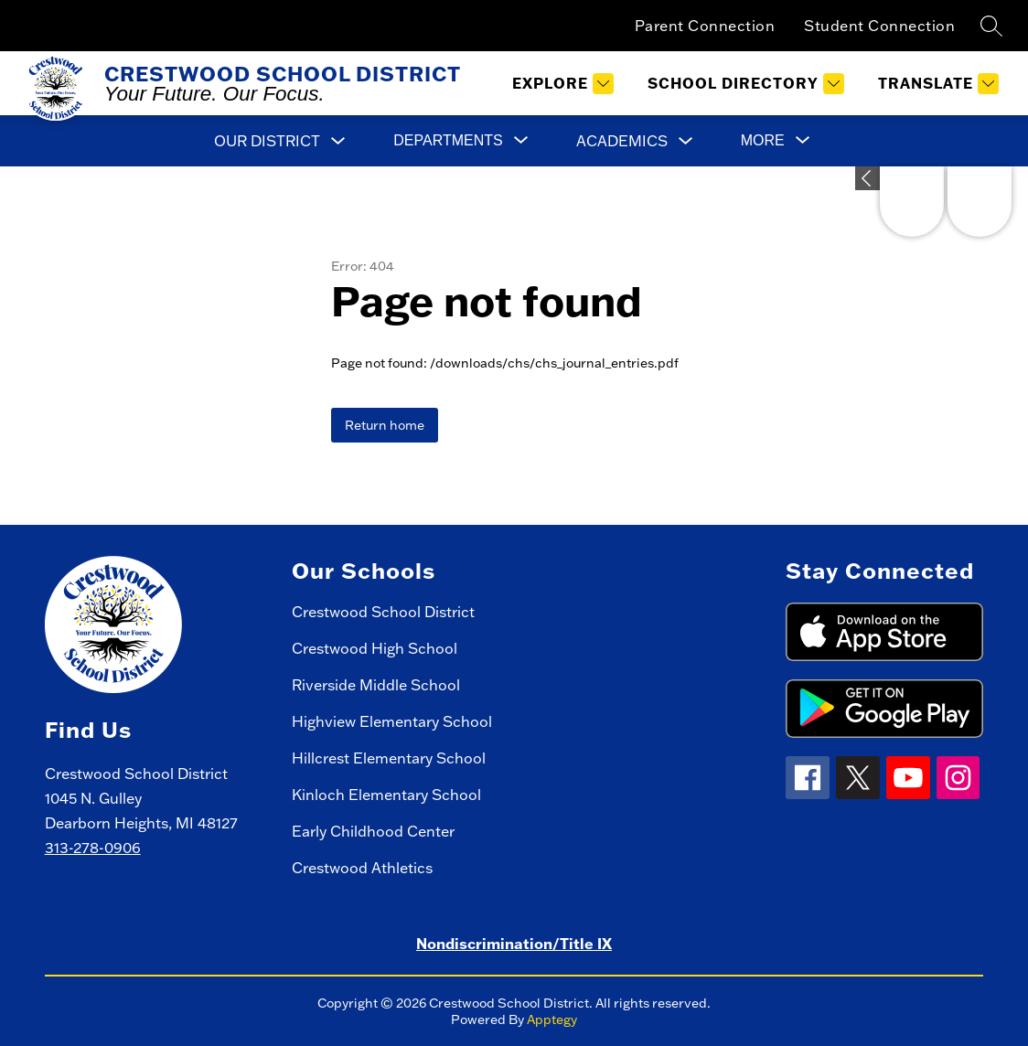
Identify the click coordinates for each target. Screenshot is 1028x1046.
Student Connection (879, 25)
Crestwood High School (374, 648)
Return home (384, 425)
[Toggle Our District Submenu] (338, 141)
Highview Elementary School (392, 721)
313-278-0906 (93, 847)
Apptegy (552, 1019)
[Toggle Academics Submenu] (686, 141)
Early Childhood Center (373, 831)
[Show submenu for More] (763, 141)
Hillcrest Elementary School (389, 758)
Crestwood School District (383, 612)
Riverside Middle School (376, 685)
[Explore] (561, 83)
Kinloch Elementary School (386, 794)
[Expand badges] (867, 178)
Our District (267, 141)
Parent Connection (705, 25)
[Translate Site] (936, 83)
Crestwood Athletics (362, 868)
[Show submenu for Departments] (447, 141)
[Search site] (991, 26)
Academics (622, 141)
